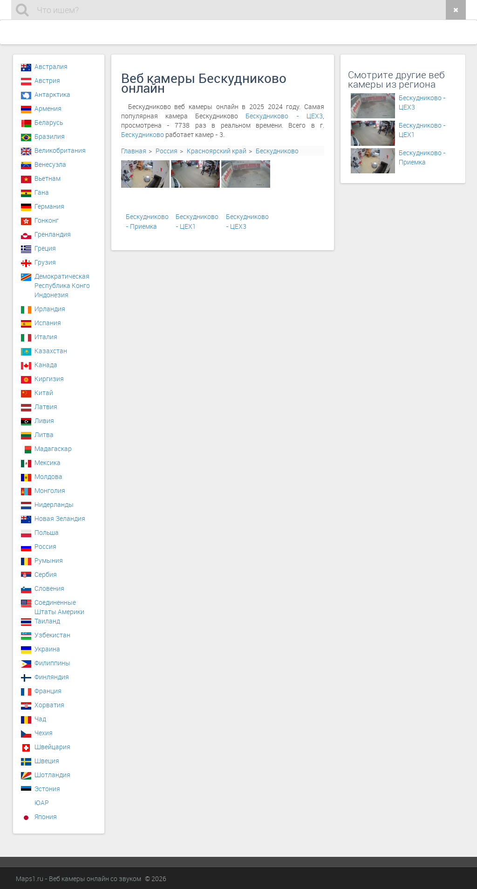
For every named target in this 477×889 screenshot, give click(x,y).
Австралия (51, 66)
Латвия (45, 406)
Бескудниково (142, 134)
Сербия (45, 574)
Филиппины (52, 662)
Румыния (48, 560)
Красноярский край (216, 150)
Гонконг (46, 220)
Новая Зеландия (59, 518)
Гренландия (52, 234)
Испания (47, 322)
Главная (133, 150)
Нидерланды (54, 504)
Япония (45, 816)
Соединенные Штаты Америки (59, 605)
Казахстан (50, 350)
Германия (49, 206)
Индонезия (51, 294)
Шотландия (52, 774)
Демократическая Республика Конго (62, 279)
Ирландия (49, 308)
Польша (46, 532)
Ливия (44, 420)
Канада (45, 364)
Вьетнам (47, 178)
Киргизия (49, 378)
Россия (166, 150)
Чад (40, 718)
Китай (43, 392)
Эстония (47, 788)
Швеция (46, 760)
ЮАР (41, 802)
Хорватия (49, 704)
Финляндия (51, 676)
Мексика (47, 462)
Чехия (43, 732)
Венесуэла (50, 164)
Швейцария (52, 746)
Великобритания (60, 150)
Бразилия (49, 136)
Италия (45, 336)
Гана (41, 192)
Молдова (48, 476)
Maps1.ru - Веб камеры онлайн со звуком (78, 878)
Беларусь (48, 122)
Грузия (45, 262)
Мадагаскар (53, 448)
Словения (49, 588)
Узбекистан (52, 634)
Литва (44, 434)
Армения (47, 108)
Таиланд (47, 620)
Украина (47, 648)
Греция (45, 248)
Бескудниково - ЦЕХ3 (284, 115)
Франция (47, 690)
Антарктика (52, 94)
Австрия (47, 80)
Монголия (49, 490)
